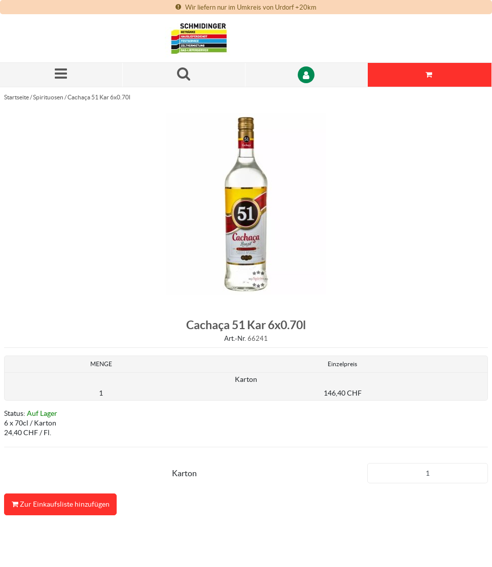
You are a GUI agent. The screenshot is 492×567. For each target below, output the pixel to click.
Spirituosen (48, 97)
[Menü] (61, 75)
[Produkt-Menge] (427, 473)
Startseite (16, 97)
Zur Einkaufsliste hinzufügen (60, 504)
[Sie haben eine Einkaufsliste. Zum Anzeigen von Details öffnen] (430, 75)
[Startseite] (213, 38)
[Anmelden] (306, 75)
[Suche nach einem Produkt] (184, 75)
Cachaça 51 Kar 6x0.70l (98, 97)
